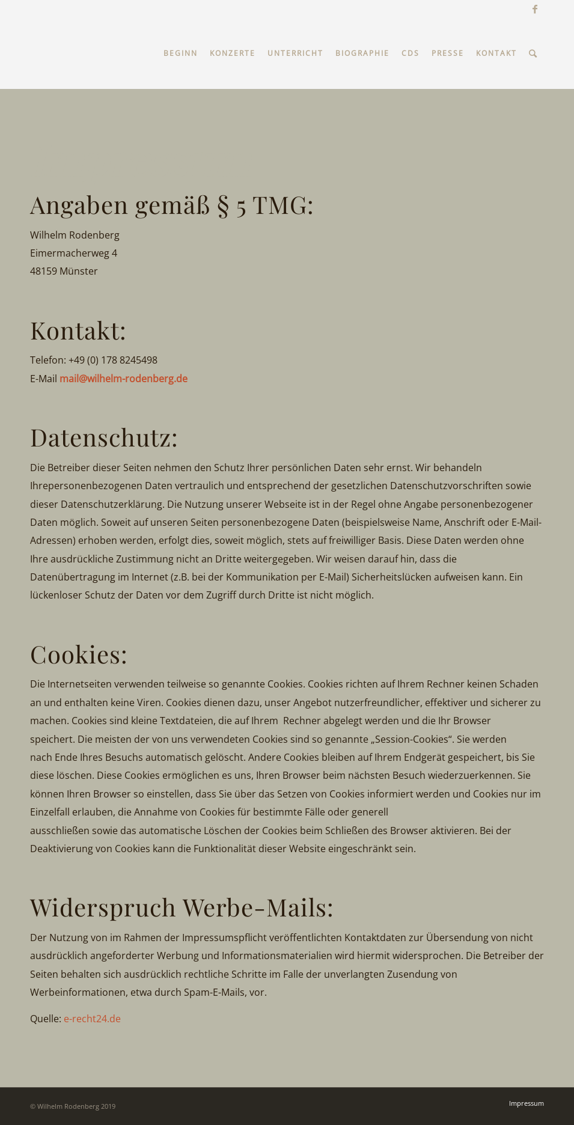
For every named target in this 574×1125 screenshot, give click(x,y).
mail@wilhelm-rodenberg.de (124, 378)
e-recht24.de (92, 1018)
